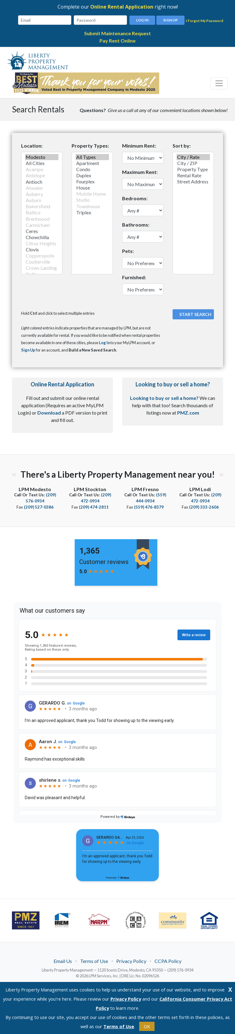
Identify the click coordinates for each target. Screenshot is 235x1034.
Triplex (92, 212)
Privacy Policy (131, 961)
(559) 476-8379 (149, 507)
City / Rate (193, 157)
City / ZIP (193, 163)
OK (147, 1026)
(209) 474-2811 (94, 507)
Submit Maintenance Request (117, 33)
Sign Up (170, 20)
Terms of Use (94, 961)
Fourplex (92, 182)
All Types (92, 157)
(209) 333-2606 (204, 507)
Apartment (92, 163)
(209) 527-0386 (39, 507)
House (92, 188)
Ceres (41, 231)
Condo (92, 169)
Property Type (193, 169)
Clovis (41, 249)
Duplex (92, 175)
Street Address (193, 182)
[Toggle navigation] (219, 83)
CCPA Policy (168, 961)
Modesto (41, 157)
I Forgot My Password (204, 20)
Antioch (41, 182)
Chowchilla (41, 237)
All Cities (41, 163)
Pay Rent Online (117, 40)
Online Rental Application (121, 6)
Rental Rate (193, 175)
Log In (142, 20)
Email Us (63, 961)
